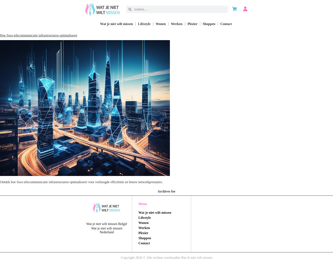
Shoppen (209, 24)
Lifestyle (144, 24)
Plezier (193, 24)
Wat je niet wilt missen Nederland (106, 230)
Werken (176, 24)
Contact (226, 24)
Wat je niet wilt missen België (106, 224)
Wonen (161, 24)
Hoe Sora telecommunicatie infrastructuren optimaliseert (38, 35)
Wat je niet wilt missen (116, 24)
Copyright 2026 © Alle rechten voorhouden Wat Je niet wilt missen (166, 257)
